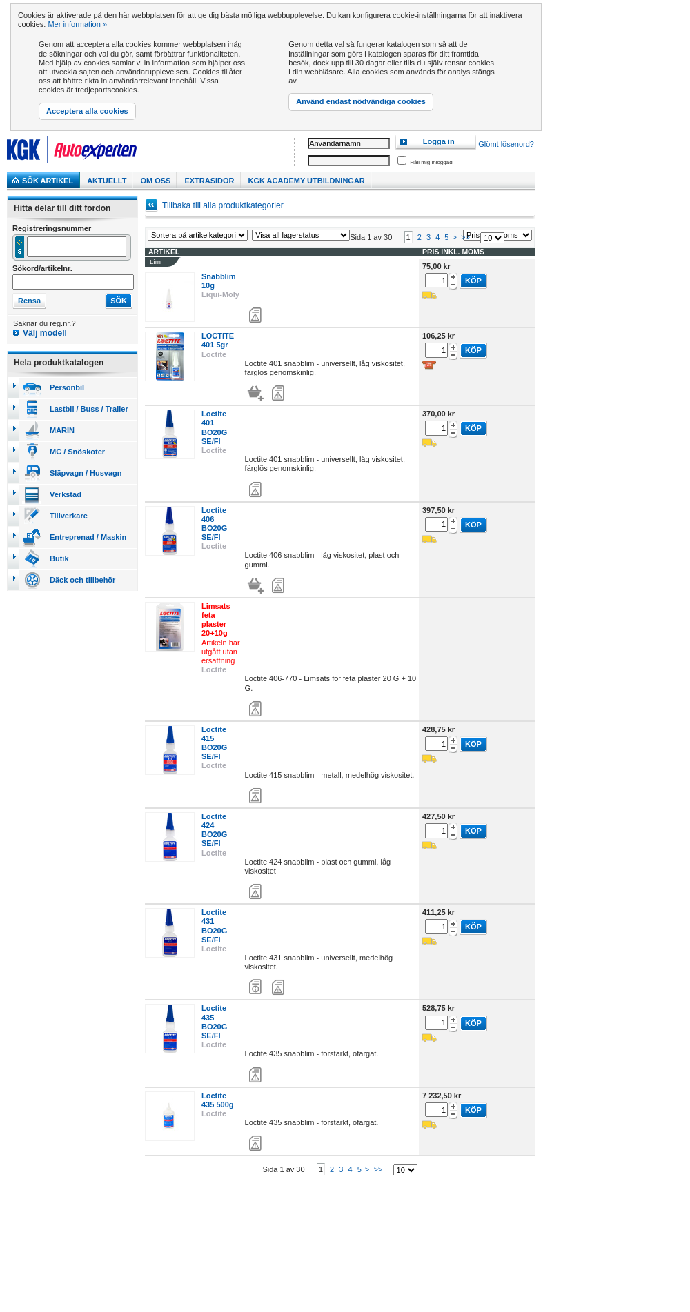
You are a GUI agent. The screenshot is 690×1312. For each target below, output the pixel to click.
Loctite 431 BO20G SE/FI (214, 931)
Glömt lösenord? (506, 144)
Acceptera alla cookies (87, 111)
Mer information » (77, 24)
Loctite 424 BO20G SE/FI (214, 836)
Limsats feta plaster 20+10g (215, 625)
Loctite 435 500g (217, 1105)
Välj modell (45, 333)
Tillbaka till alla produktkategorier (223, 205)
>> (465, 243)
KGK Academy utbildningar (306, 180)
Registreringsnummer (51, 228)
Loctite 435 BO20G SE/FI (214, 1028)
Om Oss (155, 180)
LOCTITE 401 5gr (217, 346)
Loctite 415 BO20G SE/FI (214, 749)
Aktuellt (106, 180)
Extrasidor (209, 180)
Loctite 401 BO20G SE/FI (214, 434)
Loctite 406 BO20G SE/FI (214, 529)
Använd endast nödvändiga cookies (361, 101)
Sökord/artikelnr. (42, 268)
